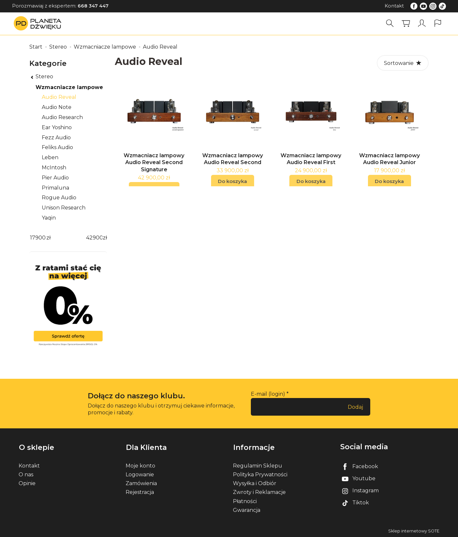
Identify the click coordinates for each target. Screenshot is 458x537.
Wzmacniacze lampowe (69, 87)
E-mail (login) (268, 394)
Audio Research (62, 117)
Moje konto (140, 465)
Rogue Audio (59, 197)
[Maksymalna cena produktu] (94, 238)
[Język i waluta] (438, 23)
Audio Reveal (59, 97)
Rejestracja (140, 492)
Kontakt (394, 6)
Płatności (245, 501)
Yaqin (49, 218)
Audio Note (56, 107)
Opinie (27, 483)
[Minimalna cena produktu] (37, 238)
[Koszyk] (406, 23)
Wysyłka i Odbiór (254, 483)
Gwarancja (246, 509)
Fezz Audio (56, 137)
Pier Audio (55, 178)
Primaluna (55, 188)
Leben (50, 157)
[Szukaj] (390, 23)
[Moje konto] (422, 23)
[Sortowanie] (403, 63)
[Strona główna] (39, 23)
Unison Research (63, 208)
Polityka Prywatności (260, 474)
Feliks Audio (57, 147)
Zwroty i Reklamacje (259, 492)
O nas (26, 474)
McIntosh (54, 167)
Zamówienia (141, 483)
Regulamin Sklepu (257, 465)
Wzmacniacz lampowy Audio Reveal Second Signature (154, 165)
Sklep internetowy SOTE (413, 530)
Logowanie (140, 474)
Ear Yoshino (57, 127)
